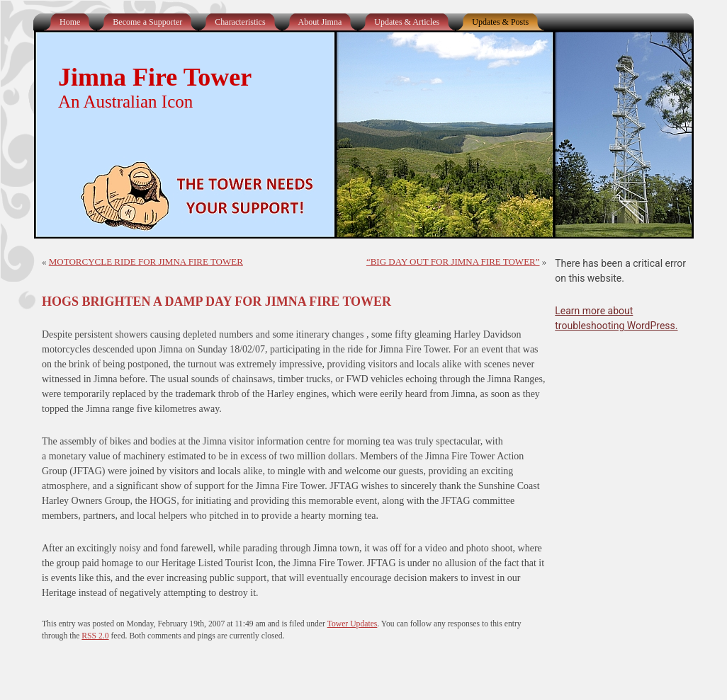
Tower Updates (352, 624)
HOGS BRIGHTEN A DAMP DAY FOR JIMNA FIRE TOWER (216, 301)
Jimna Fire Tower (155, 77)
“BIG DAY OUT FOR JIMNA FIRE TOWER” (453, 261)
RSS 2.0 (94, 636)
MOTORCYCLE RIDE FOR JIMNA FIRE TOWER (146, 261)
